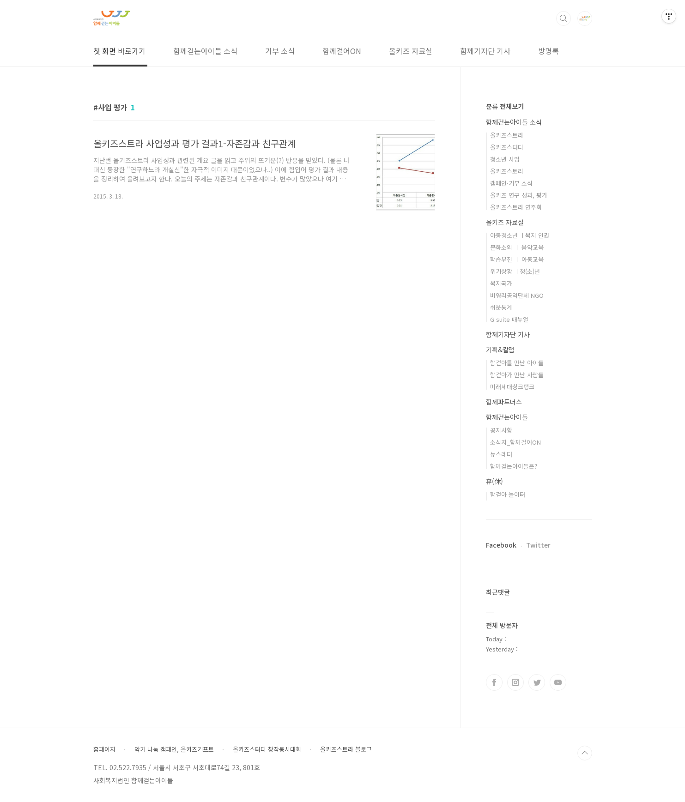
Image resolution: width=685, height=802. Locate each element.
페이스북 (494, 682)
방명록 (548, 50)
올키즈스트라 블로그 (346, 749)
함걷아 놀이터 (507, 494)
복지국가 (501, 283)
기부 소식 (280, 50)
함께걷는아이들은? (513, 466)
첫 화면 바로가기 (119, 50)
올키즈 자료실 (410, 50)
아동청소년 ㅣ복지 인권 (519, 235)
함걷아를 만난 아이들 (517, 362)
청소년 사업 (505, 159)
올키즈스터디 (506, 147)
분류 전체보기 (505, 106)
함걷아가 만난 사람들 (517, 374)
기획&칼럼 (500, 349)
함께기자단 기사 (485, 50)
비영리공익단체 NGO (517, 295)
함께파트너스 (504, 401)
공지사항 (501, 430)
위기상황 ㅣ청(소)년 (515, 271)
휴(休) (494, 481)
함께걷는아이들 (507, 417)
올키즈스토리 (506, 171)
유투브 (558, 682)
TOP (584, 753)
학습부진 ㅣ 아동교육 (517, 259)
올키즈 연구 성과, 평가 (518, 195)
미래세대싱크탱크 (512, 386)
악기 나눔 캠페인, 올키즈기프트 (174, 749)
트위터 (536, 682)
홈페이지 (104, 749)
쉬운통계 (501, 307)
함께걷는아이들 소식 (205, 50)
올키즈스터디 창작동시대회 (267, 749)
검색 (563, 18)
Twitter (538, 544)
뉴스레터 (501, 454)
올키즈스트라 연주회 (516, 207)
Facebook (501, 544)
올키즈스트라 (506, 135)
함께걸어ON (341, 50)
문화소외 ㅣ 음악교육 (517, 247)
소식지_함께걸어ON (515, 442)
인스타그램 (515, 682)
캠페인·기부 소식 (511, 183)
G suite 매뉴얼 (509, 319)
